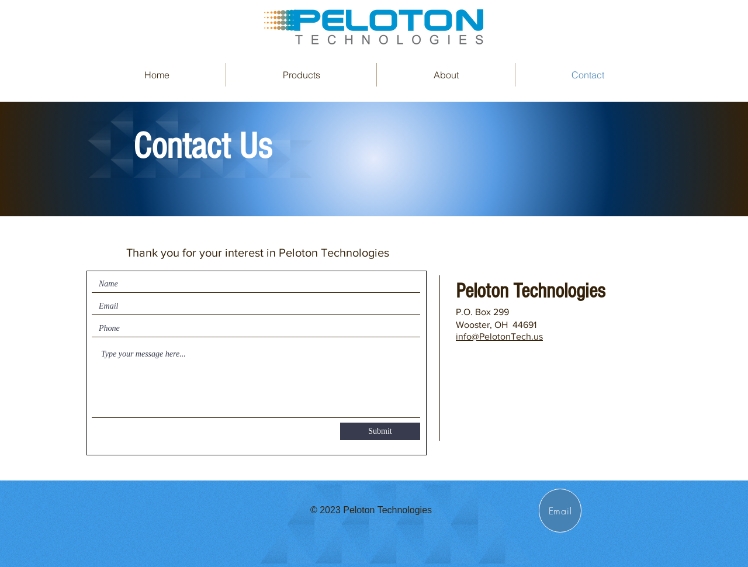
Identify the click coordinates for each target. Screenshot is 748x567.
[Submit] (380, 431)
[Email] (560, 511)
